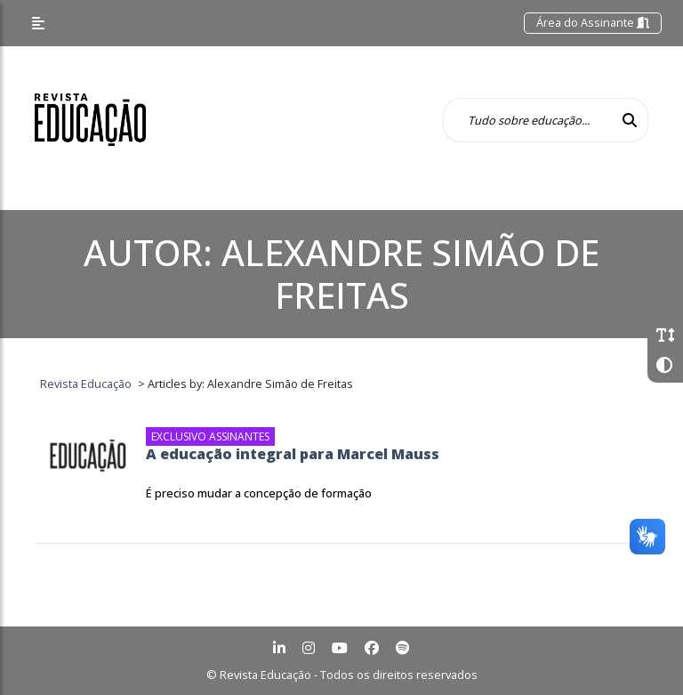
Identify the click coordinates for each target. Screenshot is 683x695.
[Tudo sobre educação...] (527, 120)
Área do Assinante (592, 22)
